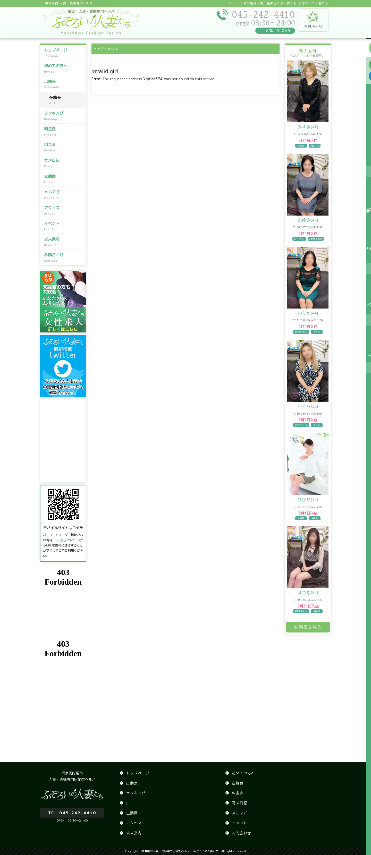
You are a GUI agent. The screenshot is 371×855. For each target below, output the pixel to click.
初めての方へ (63, 68)
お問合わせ (63, 257)
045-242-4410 (72, 810)
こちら (61, 540)
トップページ (63, 52)
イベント (63, 226)
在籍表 (66, 100)
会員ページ (313, 20)
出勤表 (63, 84)
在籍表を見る (308, 627)
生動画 (63, 178)
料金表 (63, 131)
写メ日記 (63, 163)
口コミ (63, 147)
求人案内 (63, 241)
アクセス (63, 210)
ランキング (63, 115)
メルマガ (63, 194)
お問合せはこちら (278, 30)
